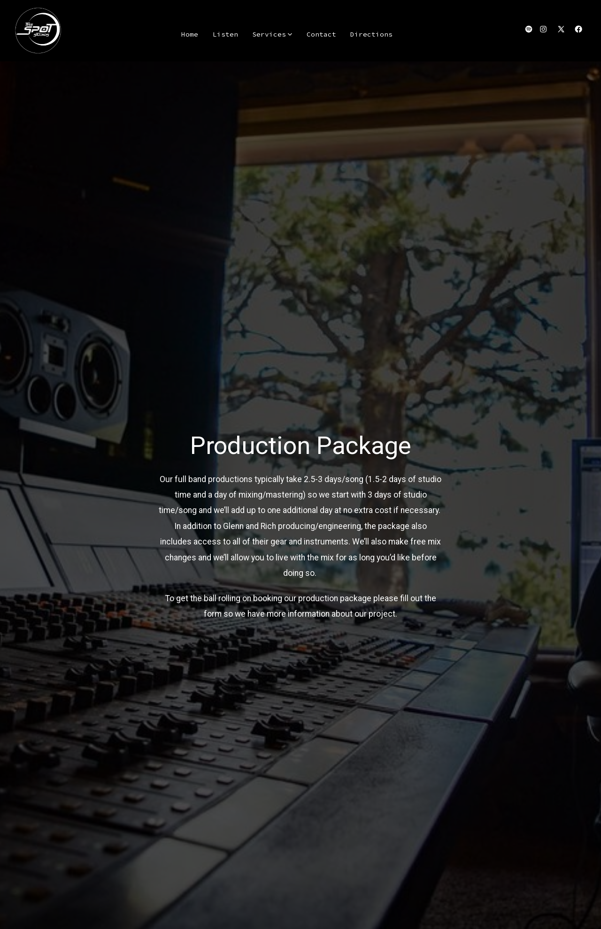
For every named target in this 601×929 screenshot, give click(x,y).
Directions (371, 34)
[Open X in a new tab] (561, 29)
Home (189, 34)
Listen (225, 34)
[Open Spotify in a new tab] (529, 29)
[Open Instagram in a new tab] (543, 29)
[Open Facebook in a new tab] (578, 29)
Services (272, 34)
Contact (321, 34)
